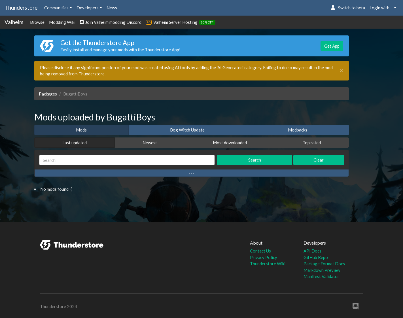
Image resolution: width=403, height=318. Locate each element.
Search (254, 159)
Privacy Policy (263, 257)
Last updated (74, 142)
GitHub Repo (316, 257)
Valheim (14, 22)
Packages (48, 93)
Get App (332, 45)
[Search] (127, 160)
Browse (37, 22)
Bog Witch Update (187, 129)
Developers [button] (88, 7)
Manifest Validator (321, 276)
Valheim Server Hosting (175, 22)
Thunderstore (21, 7)
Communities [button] (56, 7)
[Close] (341, 70)
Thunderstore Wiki (267, 263)
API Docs (312, 250)
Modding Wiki (62, 22)
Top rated (312, 142)
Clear (318, 159)
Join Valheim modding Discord (110, 22)
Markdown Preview (322, 270)
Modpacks (297, 129)
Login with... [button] (381, 7)
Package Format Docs (324, 263)
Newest (150, 142)
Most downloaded (230, 142)
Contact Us (260, 250)
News (112, 7)
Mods (81, 129)
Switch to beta (348, 7)
